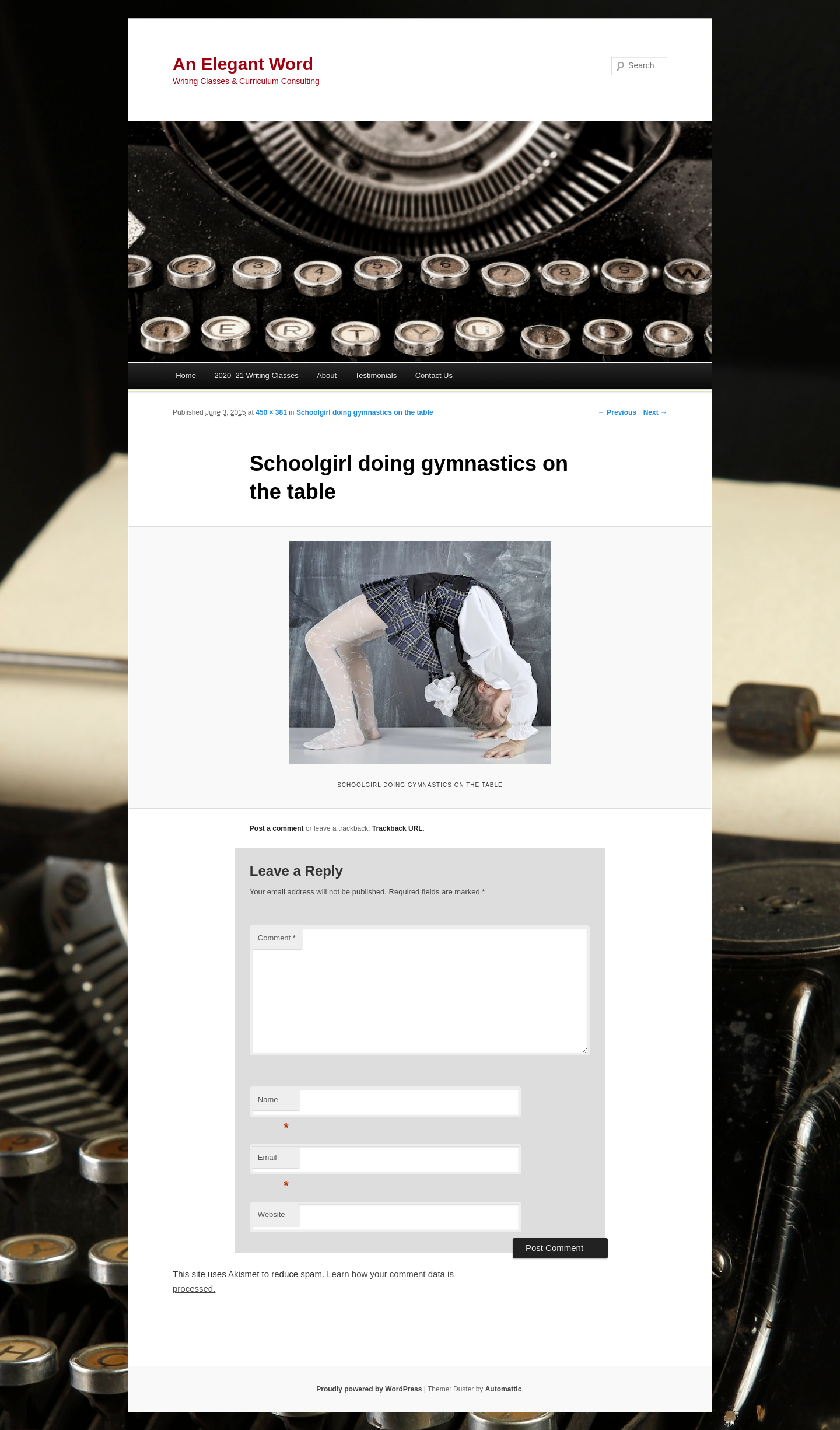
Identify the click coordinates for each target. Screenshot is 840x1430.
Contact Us (434, 375)
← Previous (617, 412)
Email (273, 1161)
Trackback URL (397, 828)
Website (271, 1214)
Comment (277, 937)
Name (273, 1103)
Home (186, 375)
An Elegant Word (243, 64)
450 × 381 (271, 412)
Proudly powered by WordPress (369, 1389)
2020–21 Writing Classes (256, 375)
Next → (655, 412)
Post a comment (277, 828)
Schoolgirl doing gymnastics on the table (364, 412)
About (327, 375)
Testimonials (376, 375)
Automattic (503, 1389)
